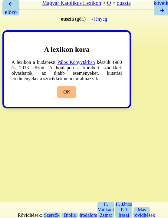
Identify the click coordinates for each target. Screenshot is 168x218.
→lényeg (98, 18)
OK (66, 91)
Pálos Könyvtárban (76, 62)
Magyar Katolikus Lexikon (71, 3)
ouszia (124, 3)
